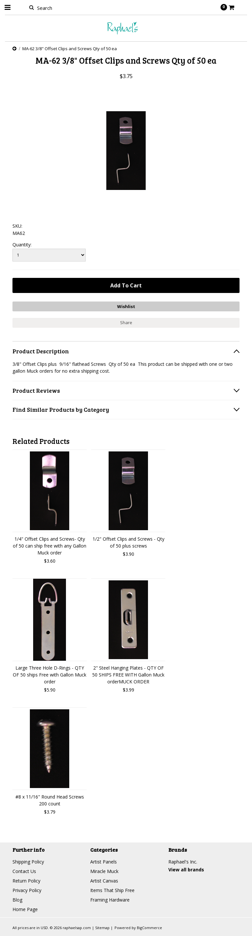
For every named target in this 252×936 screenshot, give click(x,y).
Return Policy (26, 881)
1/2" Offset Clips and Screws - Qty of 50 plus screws (128, 542)
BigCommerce (149, 927)
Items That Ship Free (112, 890)
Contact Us (24, 871)
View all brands (186, 869)
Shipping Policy (28, 862)
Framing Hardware (110, 900)
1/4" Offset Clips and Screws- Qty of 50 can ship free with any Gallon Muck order (49, 546)
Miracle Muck (104, 871)
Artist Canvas (104, 881)
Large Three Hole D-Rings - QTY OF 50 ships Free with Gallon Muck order (49, 675)
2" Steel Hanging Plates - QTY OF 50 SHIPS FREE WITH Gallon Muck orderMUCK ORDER (128, 675)
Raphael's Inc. (182, 862)
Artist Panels (103, 862)
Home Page (25, 909)
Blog (17, 900)
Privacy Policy (26, 890)
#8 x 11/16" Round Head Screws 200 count (49, 800)
